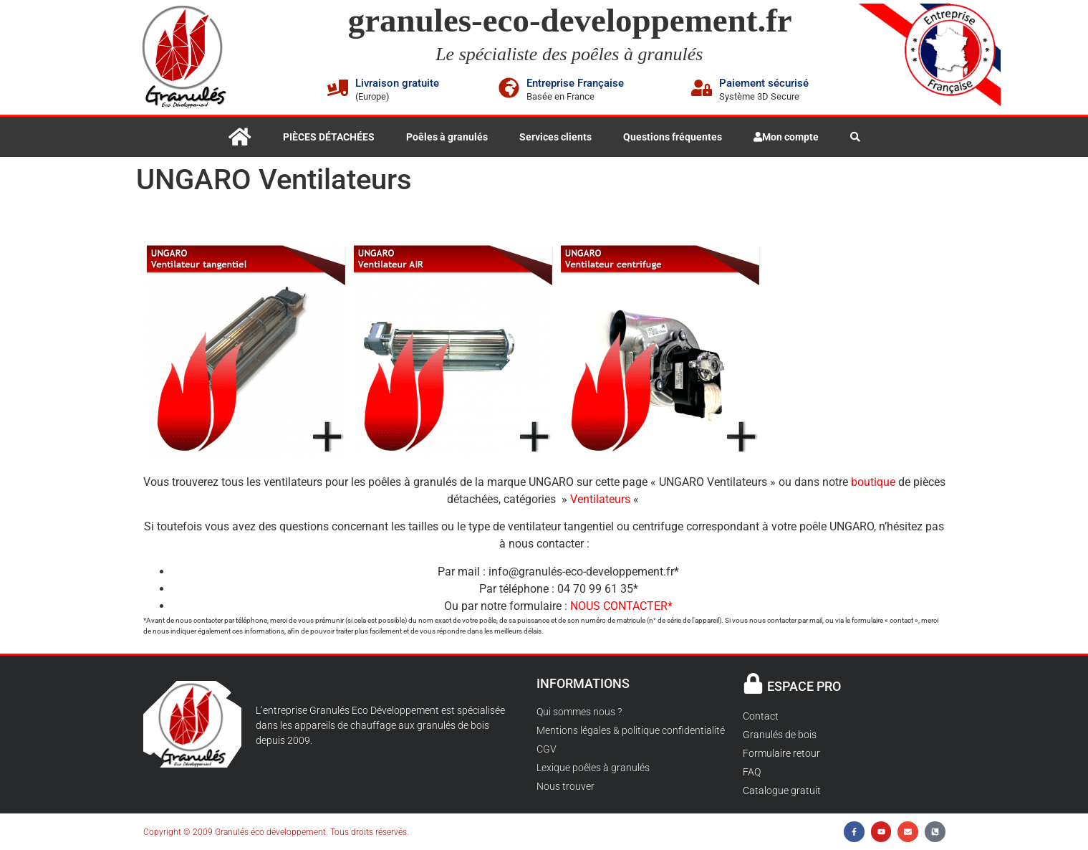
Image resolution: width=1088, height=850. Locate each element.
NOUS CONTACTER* (621, 606)
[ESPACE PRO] (753, 683)
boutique (873, 482)
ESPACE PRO (804, 686)
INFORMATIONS (583, 683)
